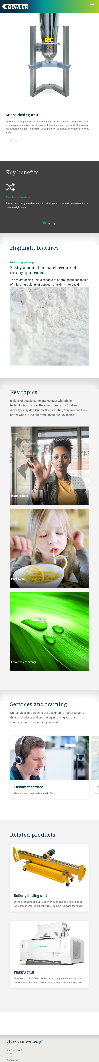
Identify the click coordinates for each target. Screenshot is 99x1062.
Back (13, 140)
